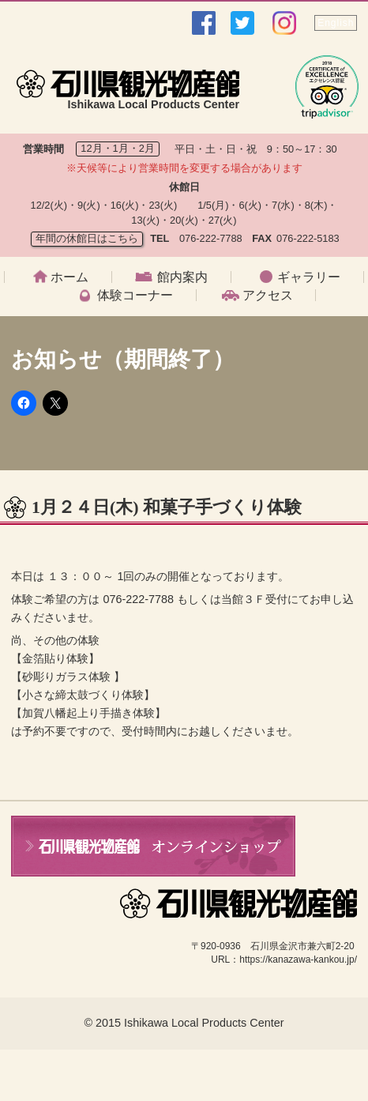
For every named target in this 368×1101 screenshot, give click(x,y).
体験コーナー (135, 295)
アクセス (267, 295)
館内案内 (182, 277)
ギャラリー (308, 277)
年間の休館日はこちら (87, 238)
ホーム (69, 277)
